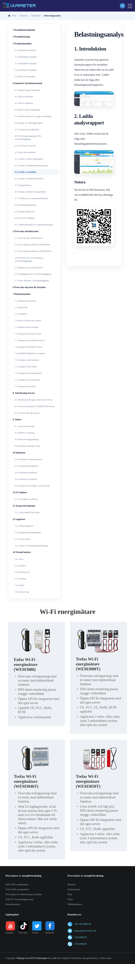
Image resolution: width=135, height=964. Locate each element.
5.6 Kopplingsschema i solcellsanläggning (33, 274)
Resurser (72, 884)
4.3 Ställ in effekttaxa (24, 103)
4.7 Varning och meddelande (27, 129)
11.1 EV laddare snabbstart (26, 499)
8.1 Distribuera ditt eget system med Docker (34, 399)
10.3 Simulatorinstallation (26, 472)
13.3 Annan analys (23, 539)
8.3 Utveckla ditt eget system (27, 413)
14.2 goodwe (20, 565)
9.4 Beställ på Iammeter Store (27, 446)
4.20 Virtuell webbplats (25, 218)
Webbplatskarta (75, 904)
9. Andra (17, 419)
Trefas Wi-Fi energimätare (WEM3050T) (88, 781)
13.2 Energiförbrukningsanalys (28, 532)
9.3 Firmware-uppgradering (27, 439)
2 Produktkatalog (21, 36)
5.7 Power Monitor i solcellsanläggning (32, 280)
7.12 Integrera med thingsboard (28, 373)
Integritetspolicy (90, 958)
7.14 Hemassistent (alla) (25, 386)
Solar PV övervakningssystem (19, 899)
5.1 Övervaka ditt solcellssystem (29, 238)
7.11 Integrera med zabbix (26, 366)
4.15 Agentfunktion (23, 185)
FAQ (70, 894)
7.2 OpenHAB (21, 307)
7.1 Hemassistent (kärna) (25, 301)
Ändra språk (105, 958)
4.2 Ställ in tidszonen (24, 96)
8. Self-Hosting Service (24, 393)
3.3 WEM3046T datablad (26, 63)
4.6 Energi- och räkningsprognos (29, 123)
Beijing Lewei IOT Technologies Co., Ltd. (36, 958)
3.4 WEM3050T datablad (26, 70)
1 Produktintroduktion (24, 30)
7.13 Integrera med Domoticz (27, 380)
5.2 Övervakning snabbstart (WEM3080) (32, 244)
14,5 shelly (19, 585)
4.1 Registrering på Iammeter (27, 90)
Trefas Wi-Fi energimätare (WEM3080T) (88, 664)
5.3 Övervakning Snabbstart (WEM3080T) (33, 251)
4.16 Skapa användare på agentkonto (30, 191)
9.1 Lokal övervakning (24, 426)
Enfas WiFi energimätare (17, 884)
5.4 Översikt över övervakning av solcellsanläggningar (29, 259)
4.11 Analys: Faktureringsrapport (29, 159)
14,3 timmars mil (22, 572)
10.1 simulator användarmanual (28, 459)
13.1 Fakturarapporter (24, 526)
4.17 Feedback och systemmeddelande (31, 198)
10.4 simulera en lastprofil (26, 479)
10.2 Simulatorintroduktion (26, 466)
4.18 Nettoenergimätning (25, 205)
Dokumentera (74, 889)
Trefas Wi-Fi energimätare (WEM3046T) (26, 781)
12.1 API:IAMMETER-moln (27, 512)
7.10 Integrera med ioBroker (27, 360)
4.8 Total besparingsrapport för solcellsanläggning (28, 137)
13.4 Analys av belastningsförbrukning (31, 545)
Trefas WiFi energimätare (17, 889)
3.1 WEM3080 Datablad (25, 50)
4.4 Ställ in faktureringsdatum (27, 109)
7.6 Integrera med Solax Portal (28, 333)
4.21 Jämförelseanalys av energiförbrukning (34, 224)
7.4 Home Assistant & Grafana (28, 320)
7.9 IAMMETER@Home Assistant (30, 353)
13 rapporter (19, 519)
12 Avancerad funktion (24, 506)
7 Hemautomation (22, 294)
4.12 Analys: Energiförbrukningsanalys (31, 165)
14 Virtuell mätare (22, 552)
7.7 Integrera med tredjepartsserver (30, 340)
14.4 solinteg (20, 578)
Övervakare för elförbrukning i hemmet (23, 894)
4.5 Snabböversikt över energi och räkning (33, 116)
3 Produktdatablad (22, 43)
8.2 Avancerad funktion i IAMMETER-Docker (35, 406)
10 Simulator (19, 452)
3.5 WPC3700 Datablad (25, 76)
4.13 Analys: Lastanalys (25, 172)
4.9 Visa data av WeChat (25, 145)
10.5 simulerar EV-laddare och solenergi (32, 485)
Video (70, 899)
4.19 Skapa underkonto (25, 211)
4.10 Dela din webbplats (25, 152)
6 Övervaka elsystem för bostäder (29, 287)
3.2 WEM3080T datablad (26, 57)
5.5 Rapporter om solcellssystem (29, 267)
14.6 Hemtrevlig (22, 592)
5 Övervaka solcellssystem (26, 231)
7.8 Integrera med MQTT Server (29, 347)
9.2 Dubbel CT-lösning (24, 432)
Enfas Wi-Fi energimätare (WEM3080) (26, 664)
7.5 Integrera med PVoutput (26, 327)
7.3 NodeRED (21, 314)
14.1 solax (19, 559)
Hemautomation (12, 904)
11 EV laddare (20, 492)
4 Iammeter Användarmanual (27, 83)
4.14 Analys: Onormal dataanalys (29, 178)
